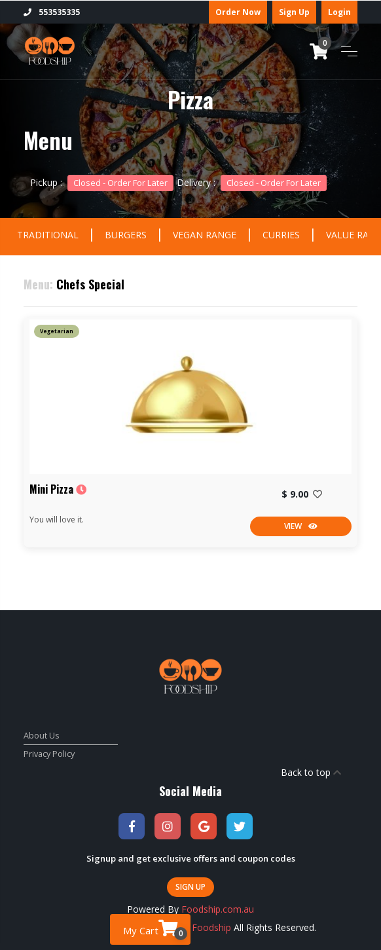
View (301, 526)
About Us (42, 735)
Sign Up (294, 12)
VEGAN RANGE (204, 234)
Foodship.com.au (217, 909)
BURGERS (126, 234)
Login (339, 12)
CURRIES (281, 234)
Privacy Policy (49, 753)
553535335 (52, 12)
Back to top (311, 772)
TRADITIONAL (48, 234)
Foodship (211, 927)
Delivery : (252, 182)
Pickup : (101, 182)
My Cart (155, 929)
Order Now (238, 12)
